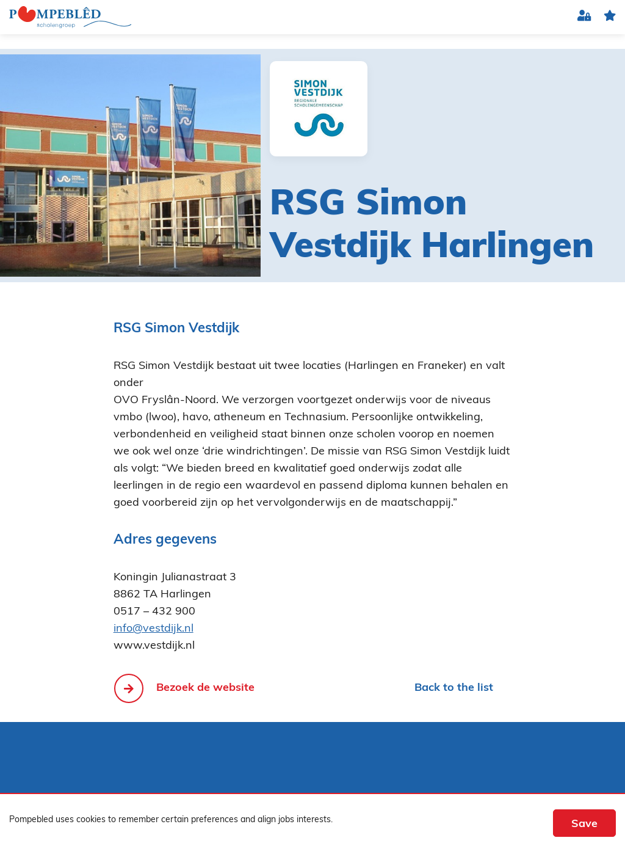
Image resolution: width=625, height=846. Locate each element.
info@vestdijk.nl (153, 629)
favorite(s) (610, 17)
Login (584, 17)
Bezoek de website (205, 688)
